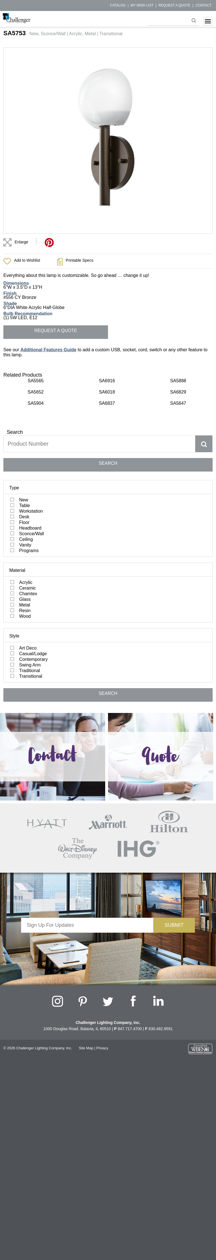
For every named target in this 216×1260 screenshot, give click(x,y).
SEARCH (108, 463)
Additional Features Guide (48, 349)
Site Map (86, 1048)
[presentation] (87, 944)
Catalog (118, 5)
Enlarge (21, 242)
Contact (203, 5)
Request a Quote (174, 5)
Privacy (102, 1048)
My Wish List (141, 5)
